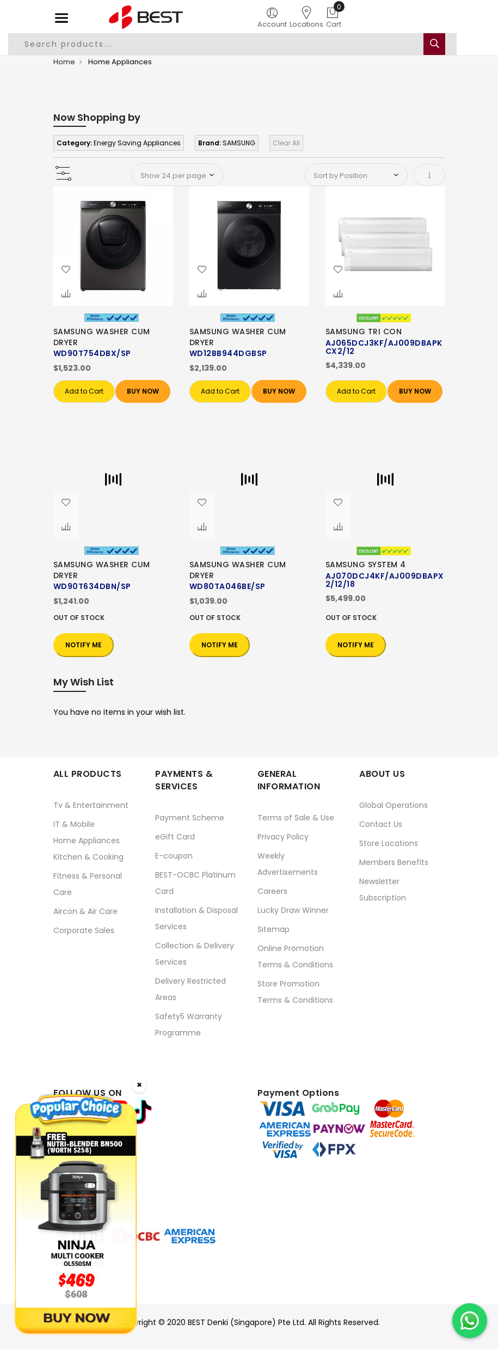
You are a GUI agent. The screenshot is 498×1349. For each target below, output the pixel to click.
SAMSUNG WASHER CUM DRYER (101, 337)
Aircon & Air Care (85, 911)
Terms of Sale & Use (295, 817)
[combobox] (232, 44)
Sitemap (273, 929)
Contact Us (380, 824)
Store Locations (388, 843)
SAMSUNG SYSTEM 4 (365, 564)
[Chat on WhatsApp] (469, 1320)
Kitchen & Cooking (88, 856)
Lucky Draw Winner (293, 910)
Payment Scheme (189, 817)
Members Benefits (393, 862)
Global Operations (393, 805)
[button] (65, 270)
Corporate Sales (83, 930)
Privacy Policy (283, 836)
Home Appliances (86, 840)
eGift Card (175, 836)
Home (64, 62)
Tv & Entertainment (90, 805)
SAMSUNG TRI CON (363, 331)
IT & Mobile (74, 824)
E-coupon (174, 855)
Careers (272, 891)
